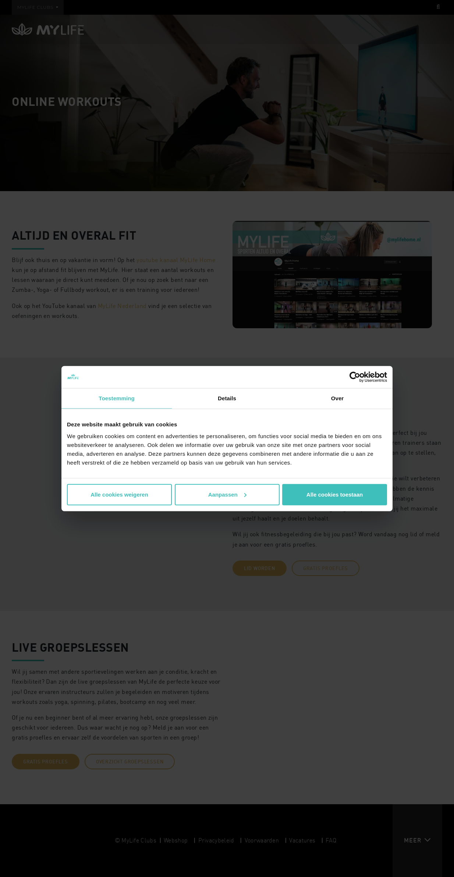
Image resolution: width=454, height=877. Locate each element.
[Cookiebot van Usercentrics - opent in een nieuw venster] (355, 377)
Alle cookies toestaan (334, 494)
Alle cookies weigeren (119, 494)
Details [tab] (227, 398)
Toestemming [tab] (117, 398)
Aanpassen (227, 494)
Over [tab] (337, 398)
